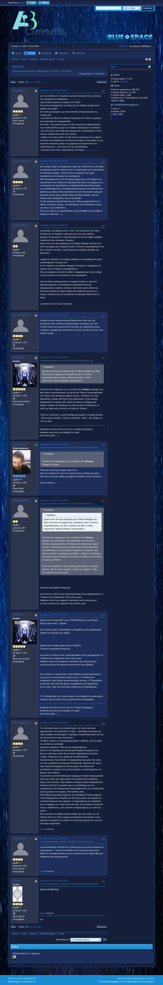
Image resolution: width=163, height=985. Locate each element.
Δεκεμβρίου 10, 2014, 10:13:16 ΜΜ (54, 500)
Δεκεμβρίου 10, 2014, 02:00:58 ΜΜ (54, 357)
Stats (113, 67)
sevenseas (19, 90)
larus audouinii (21, 161)
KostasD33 (117, 117)
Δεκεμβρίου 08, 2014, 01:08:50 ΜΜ (54, 90)
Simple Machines (29, 978)
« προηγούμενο (85, 73)
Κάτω (13, 82)
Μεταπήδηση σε (62, 939)
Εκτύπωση (101, 82)
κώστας (17, 880)
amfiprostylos (21, 225)
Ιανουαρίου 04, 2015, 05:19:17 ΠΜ (53, 881)
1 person (43, 829)
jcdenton (18, 357)
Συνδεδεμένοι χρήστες (126, 104)
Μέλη (117, 75)
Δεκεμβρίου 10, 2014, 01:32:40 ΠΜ (53, 315)
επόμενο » (100, 73)
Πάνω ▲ (151, 978)
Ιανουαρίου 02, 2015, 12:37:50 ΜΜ (53, 838)
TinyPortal (120, 978)
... (32, 82)
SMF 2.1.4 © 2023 (15, 978)
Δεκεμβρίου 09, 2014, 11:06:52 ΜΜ (54, 225)
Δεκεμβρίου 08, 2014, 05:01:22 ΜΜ (54, 161)
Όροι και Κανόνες (140, 978)
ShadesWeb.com (29, 982)
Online (15, 946)
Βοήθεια (129, 978)
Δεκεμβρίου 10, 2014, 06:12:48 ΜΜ (54, 444)
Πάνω (13, 927)
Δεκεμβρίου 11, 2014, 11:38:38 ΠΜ (53, 615)
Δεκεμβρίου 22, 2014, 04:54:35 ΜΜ (54, 723)
